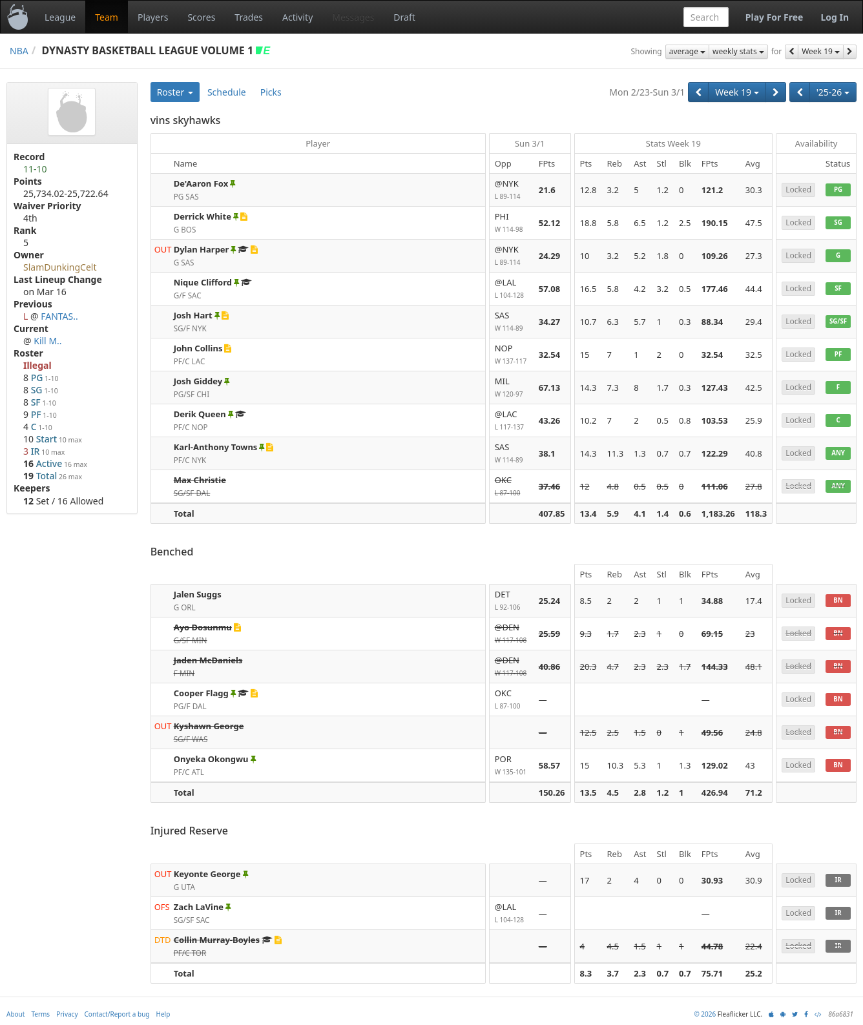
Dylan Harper (201, 249)
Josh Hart (193, 315)
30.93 (712, 880)
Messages (353, 17)
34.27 (549, 321)
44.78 (712, 946)
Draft (404, 17)
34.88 (712, 600)
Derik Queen (200, 414)
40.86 (549, 666)
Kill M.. (47, 341)
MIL (511, 387)
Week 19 (821, 51)
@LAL (511, 289)
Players (153, 17)
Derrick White (202, 216)
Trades (248, 17)
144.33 (715, 666)
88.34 (712, 321)
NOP (511, 355)
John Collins (198, 348)
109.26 (715, 256)
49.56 (712, 732)
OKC (511, 486)
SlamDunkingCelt (60, 267)
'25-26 (832, 92)
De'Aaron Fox (201, 183)
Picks (271, 92)
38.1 (547, 453)
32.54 (549, 354)
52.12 (549, 223)
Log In (834, 17)
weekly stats (738, 51)
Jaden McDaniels (208, 660)
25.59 (549, 633)
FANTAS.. (59, 316)
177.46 (715, 289)
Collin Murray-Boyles (217, 940)
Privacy (67, 1014)
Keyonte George (207, 874)
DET (511, 601)
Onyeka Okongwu (211, 759)
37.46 (549, 486)
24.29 (549, 256)
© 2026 (705, 1014)
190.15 (715, 223)
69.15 (712, 633)
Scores (201, 17)
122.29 (715, 453)
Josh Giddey (198, 381)
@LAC (511, 420)
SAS (511, 322)
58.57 (549, 765)
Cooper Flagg (201, 693)
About (15, 1014)
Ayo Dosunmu (203, 627)
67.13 (549, 387)
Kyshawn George (209, 726)
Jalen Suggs (198, 594)
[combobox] (706, 17)
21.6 (547, 190)
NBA (19, 51)
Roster (175, 92)
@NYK (511, 190)
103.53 (715, 420)
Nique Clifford (203, 282)
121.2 (712, 190)
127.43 (715, 387)
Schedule (226, 92)
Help (163, 1014)
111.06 (715, 486)
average (687, 51)
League (60, 17)
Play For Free (774, 17)
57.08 (549, 289)
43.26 (549, 420)
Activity (297, 17)
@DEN (511, 634)
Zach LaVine (199, 907)
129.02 (715, 765)
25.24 (549, 600)
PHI (511, 223)
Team (106, 17)
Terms (40, 1014)
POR (511, 765)
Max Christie (200, 480)
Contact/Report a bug (117, 1014)
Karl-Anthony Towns (216, 447)
